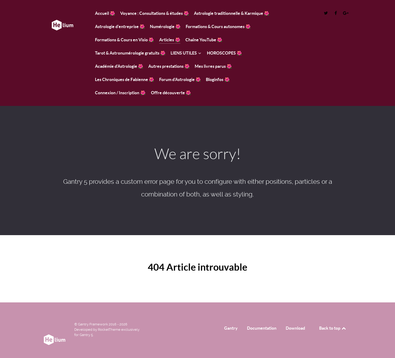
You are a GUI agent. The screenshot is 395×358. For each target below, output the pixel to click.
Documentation (261, 328)
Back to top (333, 328)
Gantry (231, 328)
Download (295, 328)
